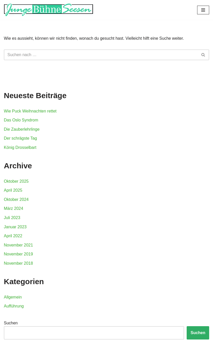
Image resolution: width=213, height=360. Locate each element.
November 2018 (18, 263)
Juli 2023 (12, 217)
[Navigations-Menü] (203, 10)
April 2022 (13, 236)
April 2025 (13, 190)
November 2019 (18, 254)
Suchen (11, 323)
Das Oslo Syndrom (21, 120)
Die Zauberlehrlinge (22, 129)
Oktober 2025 (16, 181)
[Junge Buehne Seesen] (48, 10)
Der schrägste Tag (20, 138)
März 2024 (13, 208)
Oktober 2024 (16, 199)
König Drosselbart (20, 147)
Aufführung (14, 306)
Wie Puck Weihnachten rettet (30, 111)
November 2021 (18, 245)
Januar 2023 (15, 227)
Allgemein (13, 297)
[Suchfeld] (101, 54)
